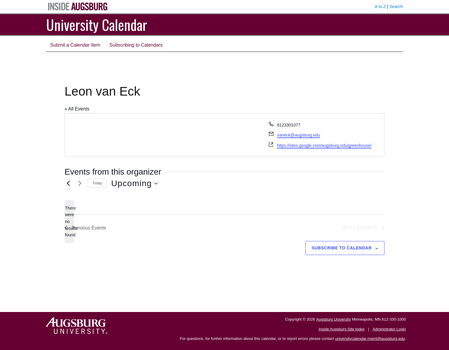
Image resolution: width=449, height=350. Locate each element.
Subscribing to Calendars (136, 44)
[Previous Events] (68, 183)
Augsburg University (333, 319)
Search (396, 6)
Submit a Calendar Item (75, 44)
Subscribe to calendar (342, 248)
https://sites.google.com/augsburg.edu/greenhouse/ (324, 145)
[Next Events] (79, 183)
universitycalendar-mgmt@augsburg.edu (370, 338)
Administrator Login (389, 329)
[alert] (69, 221)
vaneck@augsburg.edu (298, 135)
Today (97, 183)
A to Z (380, 6)
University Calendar (96, 24)
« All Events (77, 108)
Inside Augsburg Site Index (342, 329)
